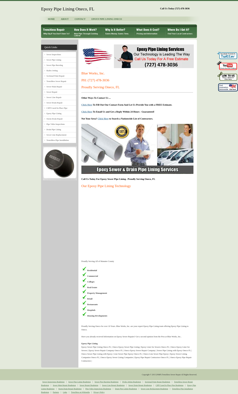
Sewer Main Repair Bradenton (64, 385)
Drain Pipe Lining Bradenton (126, 389)
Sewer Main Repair (54, 87)
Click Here (86, 105)
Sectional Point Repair (55, 76)
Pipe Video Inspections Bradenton (98, 389)
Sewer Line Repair (54, 97)
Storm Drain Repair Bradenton (70, 389)
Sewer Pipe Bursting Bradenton (107, 382)
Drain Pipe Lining (53, 129)
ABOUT (65, 19)
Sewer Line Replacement (56, 135)
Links (65, 392)
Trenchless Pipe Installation (57, 140)
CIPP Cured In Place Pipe (56, 108)
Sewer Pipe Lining (53, 60)
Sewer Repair (51, 92)
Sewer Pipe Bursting (54, 65)
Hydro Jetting (52, 71)
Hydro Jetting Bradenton (131, 382)
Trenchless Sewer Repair (56, 81)
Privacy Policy (99, 392)
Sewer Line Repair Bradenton (113, 385)
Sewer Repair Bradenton (89, 385)
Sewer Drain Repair (54, 103)
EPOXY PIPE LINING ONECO (106, 19)
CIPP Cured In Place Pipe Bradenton (170, 385)
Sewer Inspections (53, 54)
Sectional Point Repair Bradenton (157, 382)
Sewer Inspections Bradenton (53, 382)
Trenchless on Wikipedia (80, 392)
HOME (51, 19)
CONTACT (80, 19)
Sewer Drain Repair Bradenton (140, 385)
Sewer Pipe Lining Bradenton (79, 382)
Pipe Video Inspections (55, 124)
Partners (56, 392)
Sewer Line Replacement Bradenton (154, 389)
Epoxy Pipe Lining (53, 113)
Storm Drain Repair (54, 119)
